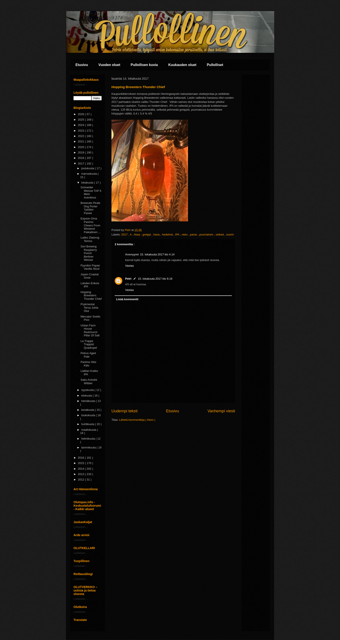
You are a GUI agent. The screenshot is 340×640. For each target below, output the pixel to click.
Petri (128, 278)
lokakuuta (87, 182)
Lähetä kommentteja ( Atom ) (137, 419)
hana (156, 234)
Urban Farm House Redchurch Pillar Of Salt (89, 330)
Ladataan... (81, 84)
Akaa (137, 234)
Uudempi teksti (124, 411)
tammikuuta (89, 447)
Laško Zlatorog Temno (89, 239)
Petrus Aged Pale (88, 354)
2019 (81, 152)
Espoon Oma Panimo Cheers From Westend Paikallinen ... (90, 225)
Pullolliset (215, 65)
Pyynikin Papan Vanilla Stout (90, 267)
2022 (81, 136)
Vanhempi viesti (221, 411)
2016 (81, 457)
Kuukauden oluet (182, 65)
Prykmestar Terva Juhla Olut (89, 308)
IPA (177, 234)
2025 (81, 119)
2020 (81, 147)
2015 (81, 463)
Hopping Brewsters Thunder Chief (90, 295)
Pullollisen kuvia (144, 65)
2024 (81, 125)
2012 (81, 479)
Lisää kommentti (127, 299)
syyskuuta (88, 390)
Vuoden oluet (109, 65)
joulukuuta (88, 168)
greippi (147, 234)
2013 (81, 474)
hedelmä (167, 234)
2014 (81, 468)
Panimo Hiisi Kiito (88, 363)
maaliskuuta (89, 429)
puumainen (206, 234)
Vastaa (129, 265)
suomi (230, 234)
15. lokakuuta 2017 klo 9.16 (155, 278)
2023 (81, 130)
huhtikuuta (88, 424)
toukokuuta (88, 415)
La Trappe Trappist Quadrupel (88, 344)
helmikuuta (88, 438)
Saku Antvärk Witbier (88, 381)
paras (194, 234)
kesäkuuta (88, 409)
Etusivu (81, 65)
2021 (81, 141)
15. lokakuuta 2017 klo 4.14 (157, 254)
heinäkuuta (88, 401)
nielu (185, 234)
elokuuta (87, 395)
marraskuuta (89, 173)
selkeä (220, 234)
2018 (81, 158)
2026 (81, 114)
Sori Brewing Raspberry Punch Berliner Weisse (88, 253)
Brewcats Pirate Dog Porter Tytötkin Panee (90, 208)
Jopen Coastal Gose (89, 276)
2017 (125, 234)
